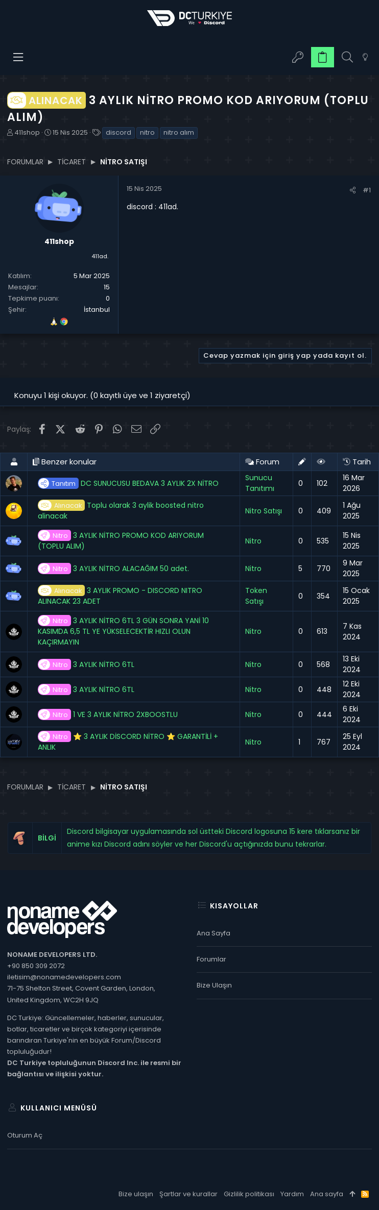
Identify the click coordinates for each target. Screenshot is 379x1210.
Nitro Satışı (263, 511)
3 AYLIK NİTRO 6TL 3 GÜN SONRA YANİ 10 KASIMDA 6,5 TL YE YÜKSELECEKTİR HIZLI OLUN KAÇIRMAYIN (123, 631)
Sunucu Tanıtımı (259, 483)
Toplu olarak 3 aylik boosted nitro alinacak (121, 510)
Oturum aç (24, 1135)
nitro (147, 132)
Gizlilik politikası (249, 1194)
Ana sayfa (213, 933)
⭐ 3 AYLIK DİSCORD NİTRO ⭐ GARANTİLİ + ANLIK (128, 741)
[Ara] (347, 57)
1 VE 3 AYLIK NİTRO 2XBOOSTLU (108, 714)
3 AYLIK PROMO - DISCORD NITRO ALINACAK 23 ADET (120, 595)
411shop (27, 132)
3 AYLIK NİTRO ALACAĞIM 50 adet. (113, 568)
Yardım (292, 1194)
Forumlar (211, 959)
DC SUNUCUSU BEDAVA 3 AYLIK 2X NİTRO (128, 483)
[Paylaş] (352, 190)
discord (118, 132)
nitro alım (178, 132)
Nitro (253, 541)
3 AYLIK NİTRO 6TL (86, 664)
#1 (367, 190)
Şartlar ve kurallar (188, 1194)
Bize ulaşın (214, 985)
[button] (18, 57)
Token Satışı (256, 595)
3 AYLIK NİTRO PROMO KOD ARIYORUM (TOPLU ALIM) (121, 540)
